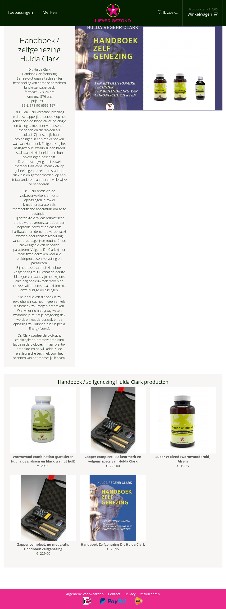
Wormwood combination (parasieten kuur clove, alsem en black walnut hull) (43, 458)
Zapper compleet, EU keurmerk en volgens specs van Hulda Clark (113, 458)
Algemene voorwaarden (85, 594)
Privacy (130, 594)
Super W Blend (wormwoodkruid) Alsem (182, 458)
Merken (50, 12)
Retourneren (150, 594)
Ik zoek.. (168, 12)
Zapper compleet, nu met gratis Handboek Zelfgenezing (43, 546)
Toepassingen (20, 12)
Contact (114, 594)
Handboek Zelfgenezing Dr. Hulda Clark (113, 544)
